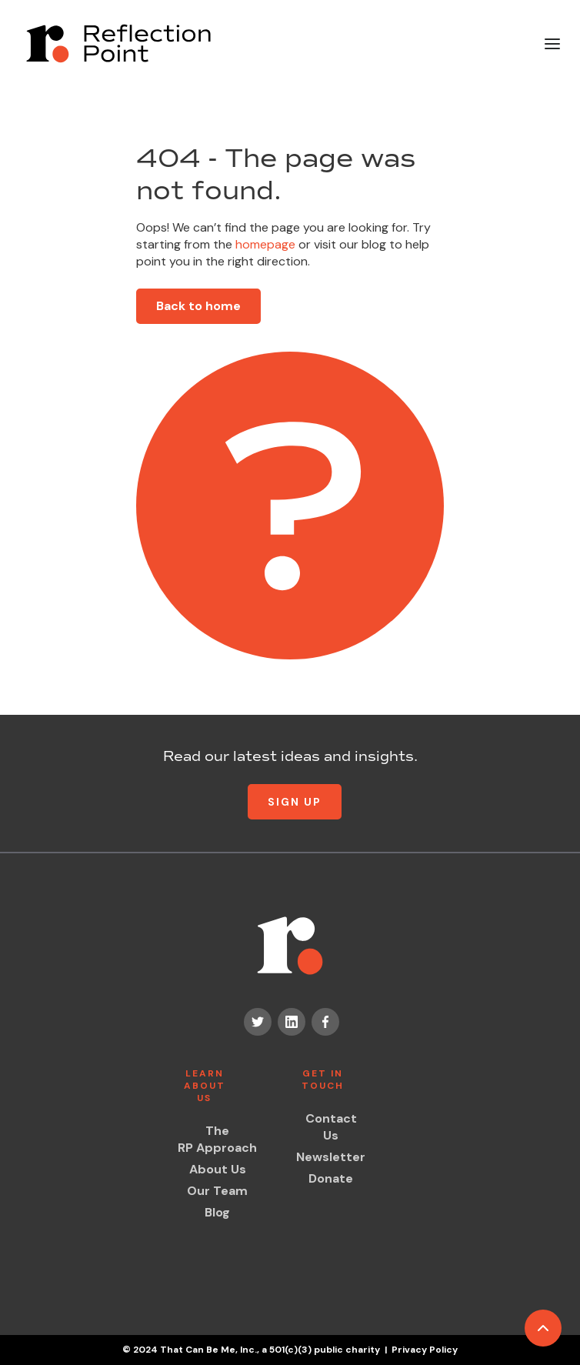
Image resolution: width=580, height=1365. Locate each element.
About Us (217, 1169)
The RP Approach (217, 1139)
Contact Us (331, 1126)
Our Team (217, 1191)
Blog (217, 1212)
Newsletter (330, 1157)
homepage (263, 244)
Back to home (198, 306)
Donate (330, 1178)
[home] (114, 43)
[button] (552, 43)
